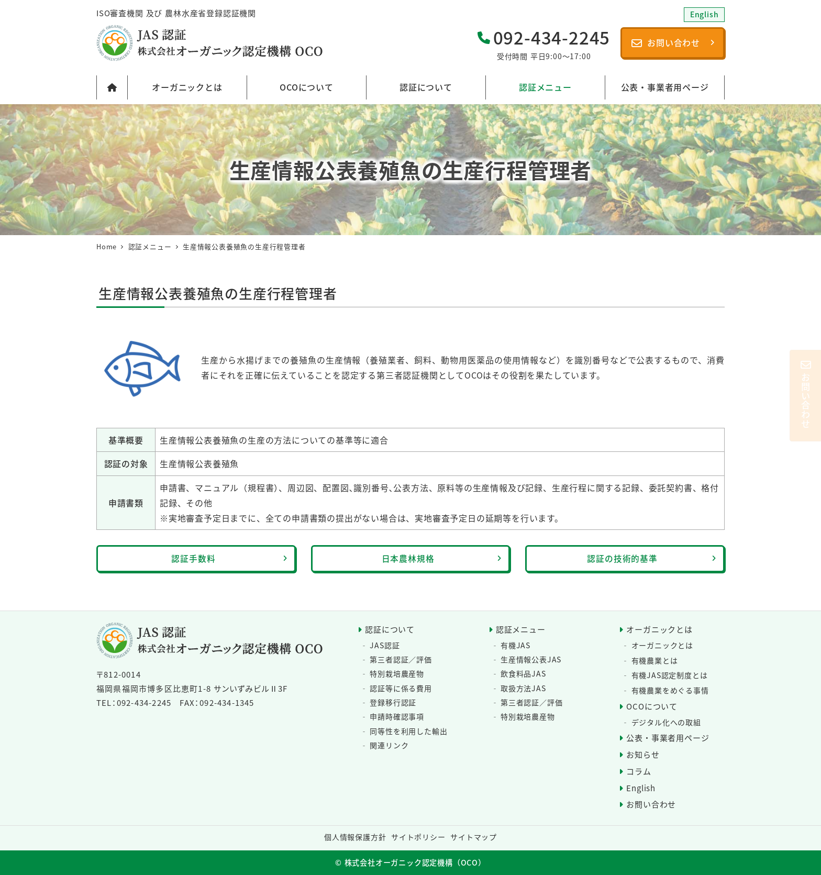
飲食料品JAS (523, 674)
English (641, 787)
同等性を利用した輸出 (408, 731)
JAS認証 (385, 645)
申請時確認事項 (397, 716)
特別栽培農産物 (397, 674)
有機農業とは (654, 660)
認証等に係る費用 (400, 688)
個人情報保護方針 (355, 837)
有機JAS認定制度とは (669, 675)
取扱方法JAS (523, 688)
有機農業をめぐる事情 (670, 690)
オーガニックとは (659, 629)
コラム (638, 771)
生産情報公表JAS (531, 659)
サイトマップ (473, 837)
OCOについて (652, 706)
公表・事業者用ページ (667, 737)
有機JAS (515, 645)
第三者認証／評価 (400, 659)
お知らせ (642, 754)
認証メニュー (521, 629)
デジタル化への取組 (666, 722)
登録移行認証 (393, 702)
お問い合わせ (651, 804)
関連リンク (389, 745)
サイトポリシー (418, 837)
